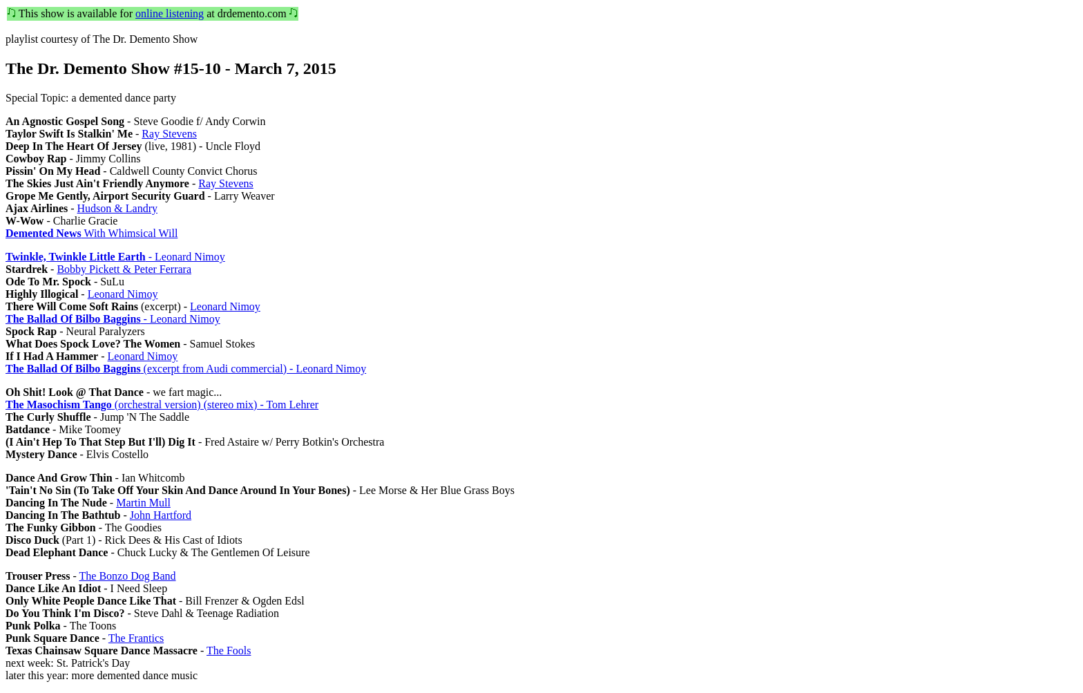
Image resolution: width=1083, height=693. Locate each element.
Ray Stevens (169, 134)
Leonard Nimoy (123, 294)
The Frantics (136, 638)
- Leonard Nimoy (115, 257)
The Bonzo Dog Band (127, 576)
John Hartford (160, 515)
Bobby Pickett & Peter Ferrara (124, 269)
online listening (169, 13)
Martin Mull (143, 503)
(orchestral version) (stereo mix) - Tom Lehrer (162, 404)
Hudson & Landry (117, 208)
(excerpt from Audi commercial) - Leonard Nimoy (186, 368)
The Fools (229, 650)
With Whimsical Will (92, 233)
